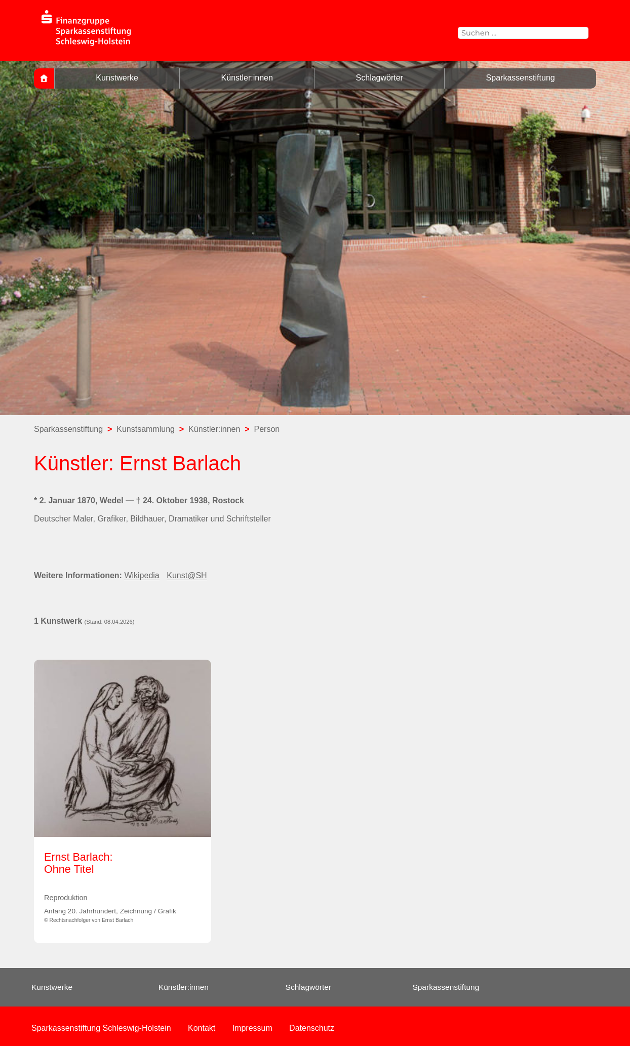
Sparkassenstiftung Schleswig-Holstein (101, 1028)
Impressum (252, 1028)
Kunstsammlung (145, 429)
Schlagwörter (379, 77)
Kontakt (201, 1028)
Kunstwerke (117, 77)
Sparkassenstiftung (520, 77)
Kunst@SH (187, 575)
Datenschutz (311, 1028)
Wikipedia (141, 575)
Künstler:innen (247, 77)
